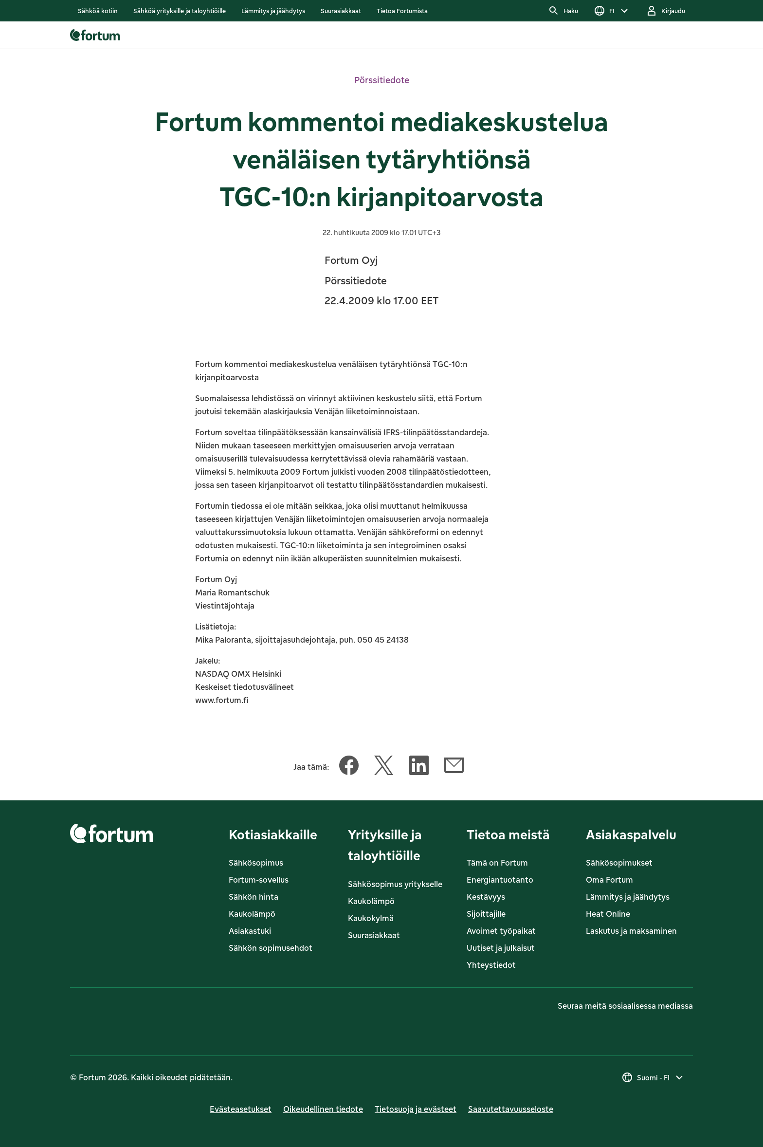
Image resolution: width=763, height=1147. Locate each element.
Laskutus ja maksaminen (631, 930)
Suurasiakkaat (374, 935)
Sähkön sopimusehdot (270, 948)
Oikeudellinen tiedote (323, 1109)
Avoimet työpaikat (501, 930)
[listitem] (98, 10)
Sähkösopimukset (619, 862)
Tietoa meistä (508, 834)
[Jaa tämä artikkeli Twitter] (384, 767)
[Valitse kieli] (612, 10)
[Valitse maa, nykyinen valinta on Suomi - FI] (653, 1077)
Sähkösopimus (256, 862)
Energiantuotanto (500, 879)
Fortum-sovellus (259, 879)
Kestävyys (486, 896)
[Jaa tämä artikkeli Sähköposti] (454, 767)
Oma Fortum (609, 879)
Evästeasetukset (241, 1109)
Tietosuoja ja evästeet (415, 1109)
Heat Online (608, 913)
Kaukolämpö (252, 913)
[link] (98, 10)
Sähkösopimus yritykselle (395, 884)
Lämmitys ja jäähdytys (628, 896)
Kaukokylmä (371, 918)
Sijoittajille (486, 913)
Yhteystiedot (491, 965)
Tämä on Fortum (497, 862)
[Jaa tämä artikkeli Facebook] (349, 767)
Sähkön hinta (253, 896)
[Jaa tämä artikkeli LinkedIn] (419, 767)
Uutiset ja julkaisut (501, 948)
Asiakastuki (250, 930)
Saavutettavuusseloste (510, 1109)
